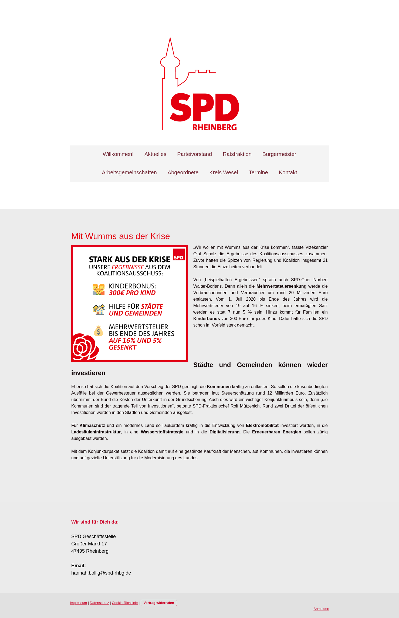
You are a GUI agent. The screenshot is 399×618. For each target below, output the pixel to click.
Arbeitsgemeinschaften (129, 172)
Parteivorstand (194, 154)
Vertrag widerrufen (159, 603)
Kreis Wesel (223, 172)
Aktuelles (155, 154)
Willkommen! (118, 154)
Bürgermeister (279, 154)
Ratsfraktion (237, 154)
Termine (258, 172)
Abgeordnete (183, 172)
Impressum (78, 603)
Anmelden (321, 609)
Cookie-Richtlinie (125, 603)
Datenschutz (99, 603)
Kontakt (288, 172)
